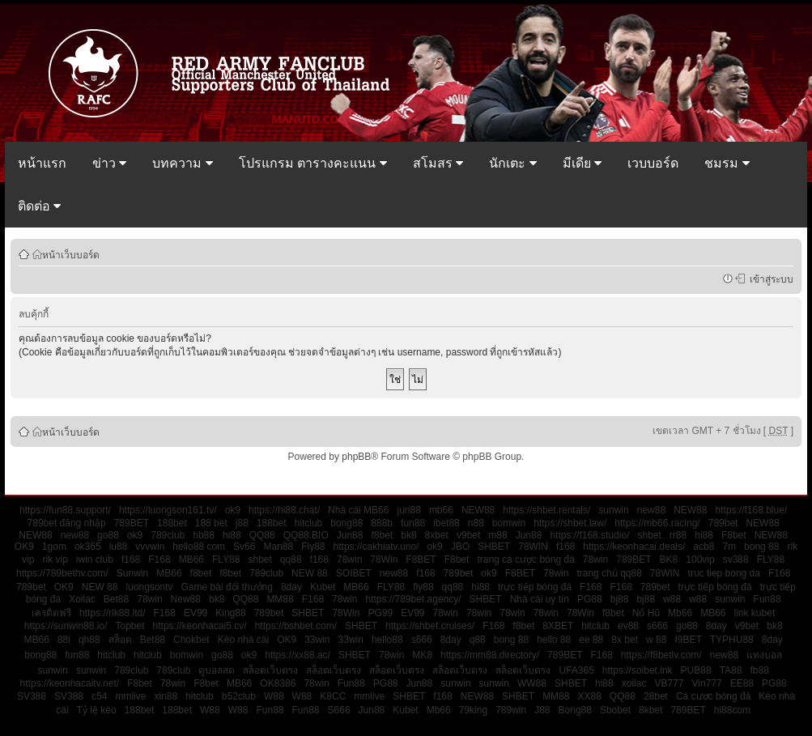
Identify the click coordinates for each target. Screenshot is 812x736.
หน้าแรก (42, 163)
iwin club (94, 559)
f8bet (382, 535)
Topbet (130, 626)
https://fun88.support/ (65, 510)
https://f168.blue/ (751, 510)
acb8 (703, 546)
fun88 (413, 523)
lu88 (118, 546)
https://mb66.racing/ (656, 523)
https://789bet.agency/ (413, 599)
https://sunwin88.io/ (66, 626)
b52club (239, 696)
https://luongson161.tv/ (168, 510)
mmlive (130, 696)
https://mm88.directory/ (489, 655)
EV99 (195, 613)
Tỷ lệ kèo (97, 710)
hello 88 (554, 639)
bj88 (619, 599)
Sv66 (244, 546)
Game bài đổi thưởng (227, 587)
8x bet (624, 639)
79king (473, 710)
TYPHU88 (732, 639)
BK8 (669, 559)
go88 (108, 535)
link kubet (755, 613)
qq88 (291, 559)
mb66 (441, 510)
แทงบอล (764, 655)
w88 (672, 599)
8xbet (437, 535)
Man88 (278, 546)
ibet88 (446, 523)
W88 (274, 696)
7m (729, 546)
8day (291, 587)
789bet (723, 523)
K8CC (333, 696)
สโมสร (438, 163)
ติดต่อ (39, 206)
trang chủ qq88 (608, 573)
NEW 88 (309, 573)
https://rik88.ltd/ (112, 613)
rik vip (54, 559)
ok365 (87, 546)
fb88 (759, 670)
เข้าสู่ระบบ (769, 278)
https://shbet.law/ (570, 523)
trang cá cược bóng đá (525, 559)
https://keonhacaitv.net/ (70, 683)
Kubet (322, 587)
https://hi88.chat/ (284, 510)
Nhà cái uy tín (539, 599)
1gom (54, 546)
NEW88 (478, 510)
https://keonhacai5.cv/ (200, 626)
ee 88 (591, 639)
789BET (131, 523)
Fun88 (767, 599)
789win (510, 710)
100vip (700, 559)
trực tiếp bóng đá (535, 587)
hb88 (204, 535)
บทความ (182, 163)
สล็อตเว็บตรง (270, 670)
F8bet (733, 535)
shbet (649, 535)
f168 (565, 546)
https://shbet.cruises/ (429, 626)
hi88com (732, 710)
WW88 (531, 683)
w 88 (656, 639)
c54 (99, 696)
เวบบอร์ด (652, 163)
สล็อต (120, 639)
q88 (478, 639)
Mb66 (680, 613)
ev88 (628, 626)
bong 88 (761, 546)
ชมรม (726, 163)
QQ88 (262, 535)
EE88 (742, 683)
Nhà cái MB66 (358, 510)
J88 (542, 710)
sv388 (736, 559)
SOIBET (354, 573)
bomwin (508, 523)
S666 (339, 710)
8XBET (557, 626)
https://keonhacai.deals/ (634, 546)
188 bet (211, 523)
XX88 (589, 696)
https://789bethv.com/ (62, 573)
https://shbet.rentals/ (546, 510)
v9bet (468, 535)
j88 (242, 523)
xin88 (165, 696)
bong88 (346, 523)
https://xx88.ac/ (297, 655)
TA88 (731, 670)
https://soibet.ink (637, 670)
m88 (497, 535)
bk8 (408, 535)
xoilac (634, 683)
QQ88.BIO (306, 535)
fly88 (423, 587)
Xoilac (82, 599)
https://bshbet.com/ (296, 626)
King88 (230, 613)
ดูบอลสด (216, 670)
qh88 (89, 639)
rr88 (678, 535)
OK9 (24, 546)
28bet (656, 696)
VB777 (668, 683)
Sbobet (615, 710)
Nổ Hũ (646, 613)
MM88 (279, 599)
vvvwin (149, 546)
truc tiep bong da (724, 573)
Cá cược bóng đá (713, 696)
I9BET (687, 639)
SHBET (494, 546)
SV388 (31, 696)
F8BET (421, 559)
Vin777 (706, 683)
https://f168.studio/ (589, 535)
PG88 (589, 599)
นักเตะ (512, 163)
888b (382, 523)
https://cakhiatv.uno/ (376, 546)
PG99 (380, 613)
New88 (186, 599)
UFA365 (576, 670)
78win (349, 559)
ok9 (232, 510)
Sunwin (132, 573)
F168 (159, 559)
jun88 (408, 510)
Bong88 (575, 710)
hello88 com (198, 546)
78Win (383, 559)
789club (168, 535)
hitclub (309, 523)
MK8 (422, 655)
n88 (476, 523)
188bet (172, 523)
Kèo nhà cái (243, 639)
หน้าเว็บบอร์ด (71, 254)
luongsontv (148, 587)
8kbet (650, 710)
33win (316, 639)
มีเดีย (582, 163)
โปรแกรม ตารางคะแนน (313, 163)
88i (63, 639)
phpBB (356, 456)
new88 (651, 510)
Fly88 (313, 546)
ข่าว (109, 163)
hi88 (232, 535)
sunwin (613, 510)
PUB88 (696, 670)
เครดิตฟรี (51, 613)
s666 (657, 626)
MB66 (191, 559)
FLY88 (226, 559)
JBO (460, 546)
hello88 (387, 639)
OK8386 (277, 683)
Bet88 (116, 599)
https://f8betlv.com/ (661, 655)
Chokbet (191, 639)
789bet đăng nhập (67, 523)
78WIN (533, 546)
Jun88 (350, 535)
